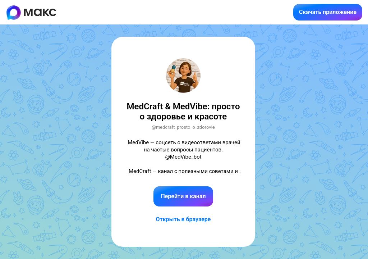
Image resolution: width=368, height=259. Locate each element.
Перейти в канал (183, 196)
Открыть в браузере (183, 219)
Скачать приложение (327, 12)
